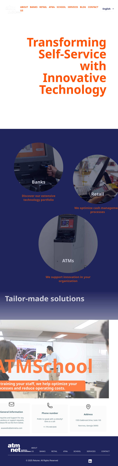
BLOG (83, 7)
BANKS (34, 7)
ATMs (52, 7)
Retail (109, 202)
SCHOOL (61, 7)
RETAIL (43, 7)
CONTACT (93, 7)
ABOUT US (24, 9)
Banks (50, 174)
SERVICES (73, 7)
